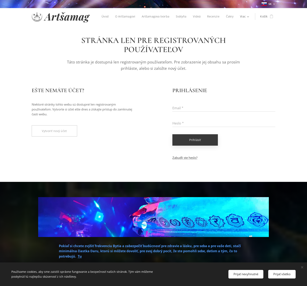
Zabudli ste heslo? (184, 158)
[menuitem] (104, 16)
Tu (80, 256)
